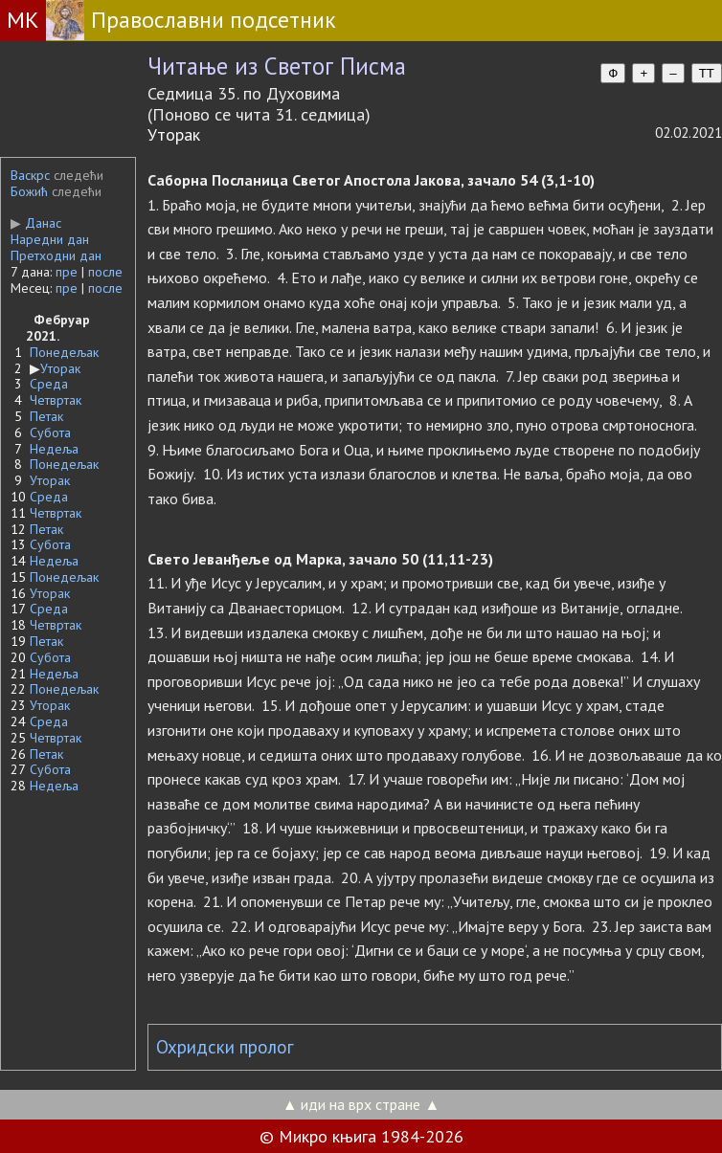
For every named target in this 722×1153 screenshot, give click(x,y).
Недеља (54, 448)
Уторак (60, 368)
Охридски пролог (225, 1046)
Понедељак (64, 352)
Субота (50, 432)
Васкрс (30, 175)
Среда (49, 383)
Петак (46, 416)
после (105, 271)
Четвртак (55, 400)
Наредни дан (50, 239)
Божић (29, 191)
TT (706, 73)
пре (67, 271)
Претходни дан (56, 255)
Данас (36, 223)
